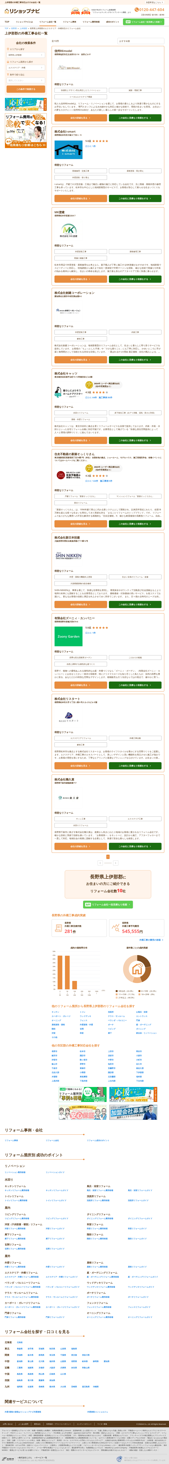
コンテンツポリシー (84, 1424)
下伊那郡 (140, 1072)
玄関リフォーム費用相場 (15, 1248)
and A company (116, 1448)
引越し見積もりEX (112, 1430)
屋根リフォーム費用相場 (97, 1266)
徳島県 (20, 1380)
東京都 (74, 1355)
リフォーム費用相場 (91, 22)
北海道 (20, 1342)
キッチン (55, 1012)
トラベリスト (27, 1445)
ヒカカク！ (114, 1450)
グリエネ (115, 1435)
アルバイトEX (16, 1430)
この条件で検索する (25, 89)
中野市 (111, 1059)
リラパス (82, 1450)
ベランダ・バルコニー (117, 1020)
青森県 (20, 1348)
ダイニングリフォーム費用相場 (100, 1218)
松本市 (82, 1051)
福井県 (52, 1361)
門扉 (138, 1020)
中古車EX (63, 1433)
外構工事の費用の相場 (150, 939)
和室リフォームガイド (137, 1228)
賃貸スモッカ (84, 1430)
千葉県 (63, 1355)
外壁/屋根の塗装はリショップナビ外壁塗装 (23, 1412)
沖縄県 (96, 1386)
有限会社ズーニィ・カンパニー (74, 618)
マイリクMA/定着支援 (112, 1443)
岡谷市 (139, 1051)
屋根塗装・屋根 (58, 1024)
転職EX (41, 1430)
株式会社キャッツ (65, 373)
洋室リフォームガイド (55, 1228)
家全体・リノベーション (146, 1033)
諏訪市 (82, 1055)
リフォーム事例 (69, 22)
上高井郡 (55, 1081)
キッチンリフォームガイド (57, 1190)
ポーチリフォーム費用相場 (98, 1297)
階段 (53, 1029)
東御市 (82, 1068)
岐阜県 (85, 1361)
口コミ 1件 (90, 146)
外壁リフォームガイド (55, 1266)
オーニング (56, 1020)
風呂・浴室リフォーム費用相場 (100, 1190)
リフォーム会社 (52, 1140)
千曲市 (54, 1068)
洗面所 (111, 1012)
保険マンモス (143, 1450)
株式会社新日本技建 (67, 537)
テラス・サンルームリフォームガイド (62, 1297)
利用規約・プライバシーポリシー (58, 1424)
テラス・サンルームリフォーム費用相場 (21, 1297)
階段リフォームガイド (137, 1238)
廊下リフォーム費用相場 (15, 1238)
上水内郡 (111, 1081)
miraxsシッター (100, 1445)
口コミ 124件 (91, 480)
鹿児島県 (86, 1386)
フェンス (83, 1020)
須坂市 (111, 1055)
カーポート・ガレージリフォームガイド (63, 1307)
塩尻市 (111, 1064)
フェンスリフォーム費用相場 (99, 1307)
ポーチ (111, 1024)
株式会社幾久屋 (64, 779)
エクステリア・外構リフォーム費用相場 (21, 1277)
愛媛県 (41, 1380)
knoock (61, 1430)
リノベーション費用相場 (15, 1172)
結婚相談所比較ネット (47, 1438)
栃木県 (30, 1355)
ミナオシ (24, 1450)
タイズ (53, 1448)
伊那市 (54, 1059)
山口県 (63, 1374)
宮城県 (41, 1348)
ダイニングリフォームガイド (140, 1218)
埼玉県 (52, 1355)
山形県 (63, 1348)
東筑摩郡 (83, 1076)
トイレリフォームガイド (56, 1200)
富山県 (30, 1361)
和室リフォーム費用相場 (97, 1228)
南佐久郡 (140, 1068)
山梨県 (63, 1361)
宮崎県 (74, 1386)
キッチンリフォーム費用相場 (17, 1190)
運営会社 (37, 1424)
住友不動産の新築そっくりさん (74, 454)
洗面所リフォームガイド (138, 1200)
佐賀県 (30, 1386)
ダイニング (141, 1029)
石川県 (41, 1361)
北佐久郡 (55, 1072)
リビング (111, 1029)
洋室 (53, 1033)
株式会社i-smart (65, 131)
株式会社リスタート (67, 699)
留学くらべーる (21, 1438)
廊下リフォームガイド (55, 1238)
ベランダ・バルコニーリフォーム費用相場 (22, 1287)
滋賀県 (30, 1367)
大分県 (63, 1386)
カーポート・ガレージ (61, 1016)
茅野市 (82, 1064)
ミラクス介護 (65, 1445)
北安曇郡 (111, 1076)
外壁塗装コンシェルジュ (97, 1412)
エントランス (141, 1016)
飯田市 (54, 1055)
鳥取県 (20, 1374)
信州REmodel (63, 51)
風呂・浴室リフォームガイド (140, 1190)
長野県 (14, 28)
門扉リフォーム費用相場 (15, 1317)
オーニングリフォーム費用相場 (100, 1317)
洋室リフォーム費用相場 (15, 1228)
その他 (54, 1037)
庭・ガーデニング (143, 1024)
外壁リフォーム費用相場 (15, 1266)
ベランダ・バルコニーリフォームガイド (63, 1287)
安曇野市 (111, 1068)
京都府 (41, 1367)
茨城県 (20, 1355)
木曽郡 (54, 1076)
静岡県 (96, 1361)
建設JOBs (140, 1445)
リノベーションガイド (55, 1172)
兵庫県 (63, 1367)
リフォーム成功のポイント (98, 1140)
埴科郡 (139, 1076)
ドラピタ (87, 1448)
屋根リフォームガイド (137, 1266)
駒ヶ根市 (83, 1059)
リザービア (80, 1440)
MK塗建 (59, 212)
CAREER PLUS (125, 1440)
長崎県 (41, 1386)
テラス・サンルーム (116, 1016)
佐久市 (139, 1064)
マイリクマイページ (58, 1443)
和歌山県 (86, 1367)
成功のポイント (112, 22)
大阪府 (52, 1367)
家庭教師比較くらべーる (81, 1438)
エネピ (87, 1435)
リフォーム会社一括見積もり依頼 (108, 904)
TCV (82, 1433)
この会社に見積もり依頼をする (135, 118)
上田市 (111, 1051)
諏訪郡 (111, 1072)
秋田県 (52, 1348)
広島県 (52, 1374)
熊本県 (52, 1386)
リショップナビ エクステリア (138, 1433)
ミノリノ (31, 1433)
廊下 (110, 1033)
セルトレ (103, 1433)
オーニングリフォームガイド (140, 1317)
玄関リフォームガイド (55, 1248)
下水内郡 (140, 1081)
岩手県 (30, 1348)
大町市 (139, 1059)
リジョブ (31, 1440)
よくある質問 (23, 1424)
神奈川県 (86, 1355)
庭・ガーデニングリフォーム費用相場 (103, 1277)
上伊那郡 (23, 28)
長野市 (54, 1051)
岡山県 (41, 1374)
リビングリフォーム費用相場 (17, 1218)
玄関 (82, 1029)
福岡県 (20, 1386)
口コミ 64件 (91, 397)
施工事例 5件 (106, 480)
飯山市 (54, 1064)
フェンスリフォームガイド (139, 1307)
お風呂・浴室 (141, 1012)
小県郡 (82, 1072)
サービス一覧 (41, 1457)
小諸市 (139, 1055)
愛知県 (106, 1361)
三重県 (20, 1367)
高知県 (52, 1380)
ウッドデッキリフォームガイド (141, 1287)
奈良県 (74, 1367)
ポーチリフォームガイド (138, 1297)
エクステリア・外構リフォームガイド (62, 1277)
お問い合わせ (8, 1424)
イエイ (52, 1450)
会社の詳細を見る (80, 118)
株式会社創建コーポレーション (74, 293)
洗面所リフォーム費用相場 (98, 1200)
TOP (7, 21)
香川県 (30, 1380)
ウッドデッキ (85, 1016)
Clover (136, 1438)
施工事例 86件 (105, 397)
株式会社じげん (25, 1457)
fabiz (112, 1438)
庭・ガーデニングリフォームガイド (143, 1277)
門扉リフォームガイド (55, 1317)
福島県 (74, 1348)
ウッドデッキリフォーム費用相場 (101, 1287)
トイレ (82, 1012)
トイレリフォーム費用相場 (16, 1200)
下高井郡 (83, 1081)
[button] (143, 22)
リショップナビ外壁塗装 (50, 1435)
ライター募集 (102, 1424)
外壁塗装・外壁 (86, 1024)
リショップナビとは (24, 22)
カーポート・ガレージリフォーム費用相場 (22, 1307)
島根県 (30, 1374)
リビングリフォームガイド (57, 1218)
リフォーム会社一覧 (47, 22)
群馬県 (41, 1355)
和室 (82, 1033)
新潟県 (20, 1361)
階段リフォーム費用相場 (97, 1238)
